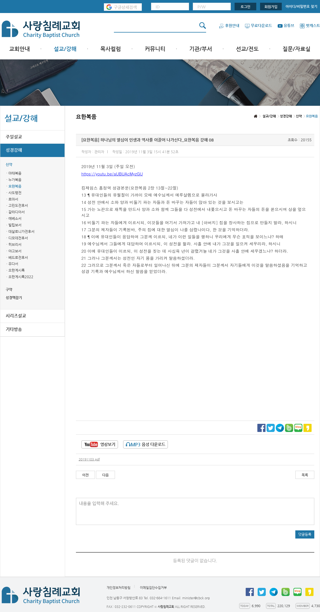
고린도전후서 (18, 205)
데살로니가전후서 (21, 231)
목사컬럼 (110, 49)
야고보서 (14, 251)
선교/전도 (247, 49)
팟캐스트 (310, 25)
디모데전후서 (18, 238)
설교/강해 (65, 49)
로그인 (245, 7)
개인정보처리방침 (118, 587)
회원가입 (270, 7)
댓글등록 (304, 534)
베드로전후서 (18, 257)
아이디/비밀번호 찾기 (301, 6)
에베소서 (14, 218)
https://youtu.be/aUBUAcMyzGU (112, 174)
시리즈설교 (16, 315)
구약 (9, 289)
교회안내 (19, 49)
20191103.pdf (89, 459)
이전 (85, 475)
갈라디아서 (16, 212)
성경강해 (14, 150)
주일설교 (14, 136)
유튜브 (285, 25)
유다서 (13, 264)
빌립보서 (14, 225)
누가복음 (14, 180)
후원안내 (229, 25)
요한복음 (14, 186)
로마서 (13, 199)
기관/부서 (200, 49)
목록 (305, 475)
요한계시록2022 (20, 277)
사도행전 (14, 193)
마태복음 (14, 173)
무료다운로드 (258, 25)
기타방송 (14, 329)
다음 (105, 475)
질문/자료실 (297, 49)
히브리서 (14, 244)
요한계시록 (16, 270)
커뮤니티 (155, 49)
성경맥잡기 (14, 298)
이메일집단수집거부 (153, 587)
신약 (9, 164)
